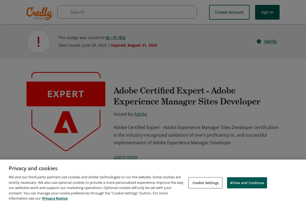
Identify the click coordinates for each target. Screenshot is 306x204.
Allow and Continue (247, 186)
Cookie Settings (205, 186)
